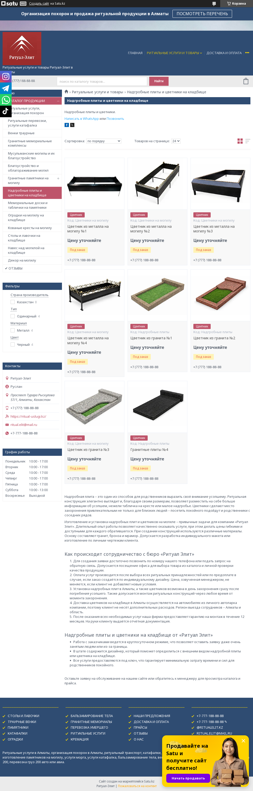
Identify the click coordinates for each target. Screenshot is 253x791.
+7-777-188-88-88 (210, 715)
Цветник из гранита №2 (214, 338)
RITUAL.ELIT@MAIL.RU (214, 733)
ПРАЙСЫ (140, 727)
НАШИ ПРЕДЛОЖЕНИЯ (152, 715)
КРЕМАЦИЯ (80, 739)
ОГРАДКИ (15, 739)
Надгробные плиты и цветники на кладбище (27, 192)
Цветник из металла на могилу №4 (88, 340)
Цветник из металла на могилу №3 (214, 229)
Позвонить (115, 118)
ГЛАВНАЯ (135, 53)
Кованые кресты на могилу (30, 227)
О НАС (139, 739)
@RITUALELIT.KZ (210, 727)
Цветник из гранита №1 (151, 338)
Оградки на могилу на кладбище (26, 217)
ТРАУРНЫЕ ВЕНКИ (22, 721)
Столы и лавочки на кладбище (24, 237)
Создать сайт (39, 3)
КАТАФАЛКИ (17, 733)
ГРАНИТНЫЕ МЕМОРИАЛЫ (91, 721)
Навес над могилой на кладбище (26, 250)
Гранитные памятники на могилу (28, 180)
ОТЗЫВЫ (141, 733)
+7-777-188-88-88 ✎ (212, 721)
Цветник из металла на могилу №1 (88, 229)
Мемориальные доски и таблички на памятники (28, 205)
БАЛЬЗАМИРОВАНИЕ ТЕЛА (92, 715)
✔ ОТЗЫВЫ (13, 268)
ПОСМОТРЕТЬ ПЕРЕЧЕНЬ (202, 13)
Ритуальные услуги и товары (97, 92)
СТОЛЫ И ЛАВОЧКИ (23, 715)
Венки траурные (21, 133)
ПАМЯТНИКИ (18, 727)
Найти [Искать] (159, 81)
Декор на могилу (22, 260)
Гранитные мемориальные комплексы (30, 143)
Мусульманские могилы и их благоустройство (31, 155)
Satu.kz (149, 781)
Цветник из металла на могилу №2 (151, 229)
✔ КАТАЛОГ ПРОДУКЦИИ (25, 100)
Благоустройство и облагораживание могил (28, 168)
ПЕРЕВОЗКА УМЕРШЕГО (89, 727)
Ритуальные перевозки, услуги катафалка (27, 123)
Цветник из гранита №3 (88, 449)
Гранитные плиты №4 (149, 449)
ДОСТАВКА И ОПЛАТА (224, 53)
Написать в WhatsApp (82, 118)
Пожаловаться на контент (137, 786)
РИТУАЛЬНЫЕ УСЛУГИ (88, 733)
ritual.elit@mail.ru (24, 425)
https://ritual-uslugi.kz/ (28, 416)
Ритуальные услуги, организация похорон (26, 110)
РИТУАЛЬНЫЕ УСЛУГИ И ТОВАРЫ (173, 53)
